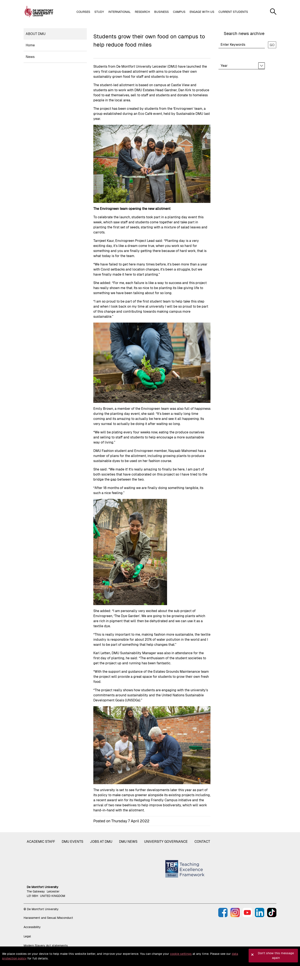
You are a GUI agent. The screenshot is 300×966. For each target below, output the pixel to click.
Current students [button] (233, 11)
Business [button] (161, 11)
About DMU (36, 34)
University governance (166, 842)
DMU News (128, 842)
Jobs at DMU (101, 842)
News (30, 57)
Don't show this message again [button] (276, 955)
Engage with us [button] (202, 11)
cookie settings (181, 953)
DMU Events (72, 842)
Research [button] (142, 11)
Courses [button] (83, 11)
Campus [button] (179, 11)
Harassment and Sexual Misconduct (48, 917)
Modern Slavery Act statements (46, 945)
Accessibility (32, 927)
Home (30, 45)
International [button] (119, 11)
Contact (202, 842)
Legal (27, 936)
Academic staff (41, 842)
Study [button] (99, 11)
